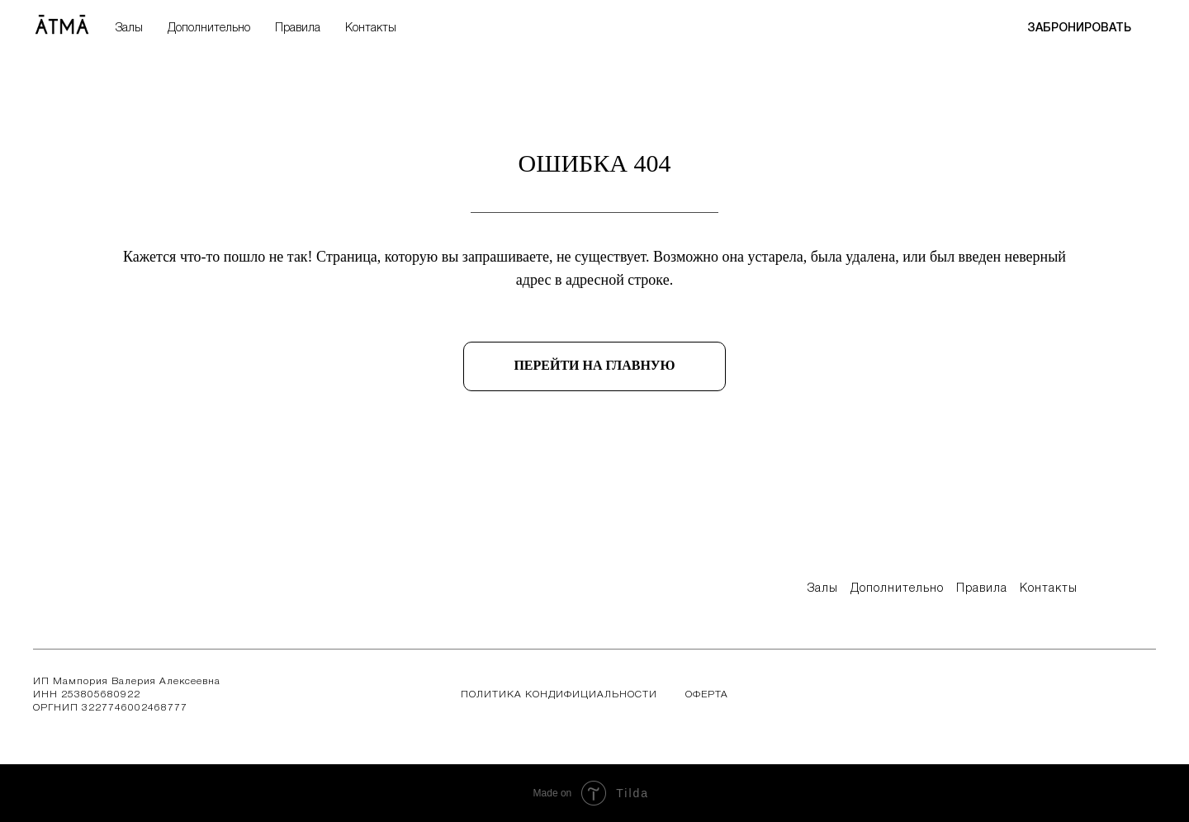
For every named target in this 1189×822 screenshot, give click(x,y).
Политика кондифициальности (559, 694)
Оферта (706, 694)
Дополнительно (209, 28)
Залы (129, 28)
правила (981, 588)
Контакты (370, 28)
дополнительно (897, 588)
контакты (1049, 588)
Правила (297, 28)
